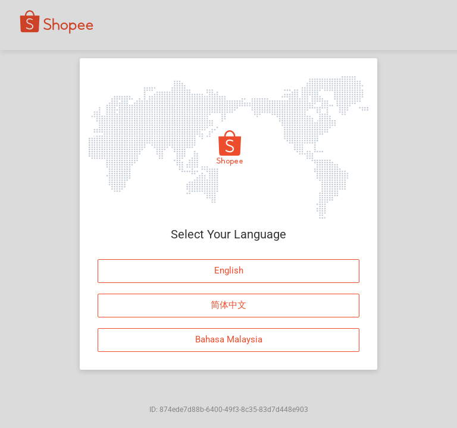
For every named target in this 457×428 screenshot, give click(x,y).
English (228, 270)
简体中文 (228, 305)
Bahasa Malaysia (228, 339)
